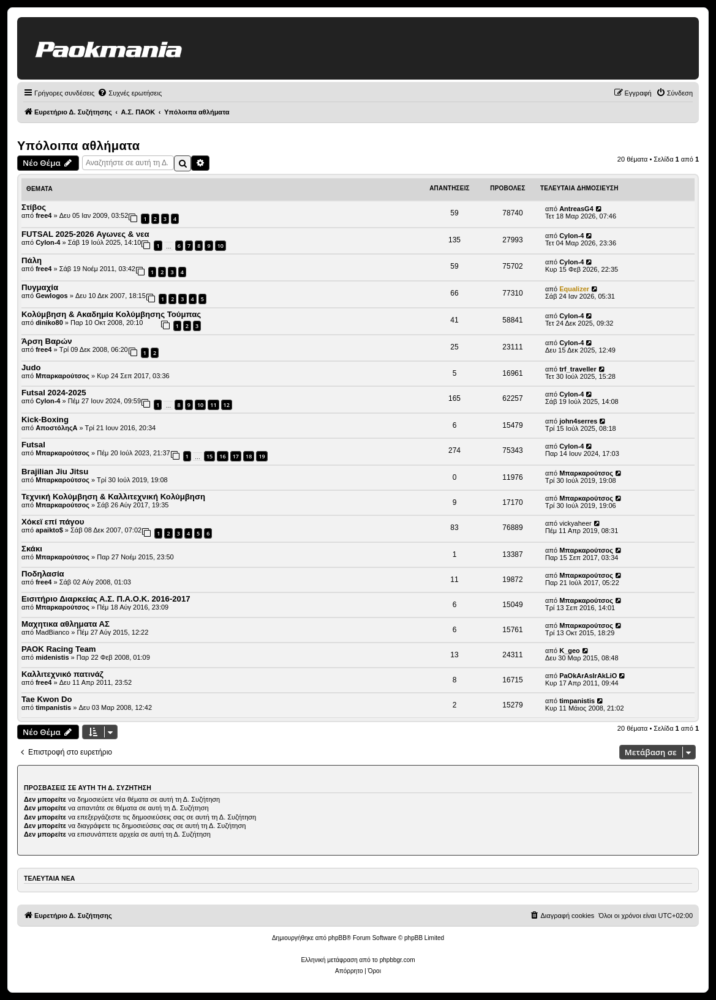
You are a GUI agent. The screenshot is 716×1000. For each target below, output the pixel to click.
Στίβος (33, 207)
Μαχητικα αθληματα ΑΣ (65, 624)
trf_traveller (578, 369)
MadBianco (52, 632)
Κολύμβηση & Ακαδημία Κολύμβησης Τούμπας (111, 314)
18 (249, 456)
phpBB (337, 938)
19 (261, 456)
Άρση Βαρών (46, 341)
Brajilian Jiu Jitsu (54, 471)
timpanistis (53, 707)
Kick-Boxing (45, 419)
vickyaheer (575, 523)
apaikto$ (49, 530)
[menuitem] (129, 93)
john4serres (578, 421)
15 (209, 456)
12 (227, 405)
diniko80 (49, 322)
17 (236, 456)
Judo (31, 367)
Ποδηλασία (42, 573)
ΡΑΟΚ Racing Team (58, 649)
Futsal (33, 444)
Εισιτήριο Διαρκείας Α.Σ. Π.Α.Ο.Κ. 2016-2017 (105, 598)
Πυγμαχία (39, 287)
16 (222, 456)
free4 (43, 215)
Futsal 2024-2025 (53, 392)
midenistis (52, 657)
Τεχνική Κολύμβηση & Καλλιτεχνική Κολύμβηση (113, 496)
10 (220, 246)
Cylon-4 (48, 242)
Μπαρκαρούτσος (62, 375)
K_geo (569, 650)
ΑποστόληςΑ (56, 427)
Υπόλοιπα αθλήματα (78, 145)
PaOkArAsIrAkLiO (588, 675)
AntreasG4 (576, 208)
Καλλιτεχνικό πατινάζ (62, 674)
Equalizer (574, 289)
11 (213, 405)
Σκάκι (31, 548)
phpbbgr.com (397, 960)
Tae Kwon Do (46, 699)
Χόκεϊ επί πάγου (52, 521)
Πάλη (31, 260)
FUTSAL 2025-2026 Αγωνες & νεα (85, 234)
